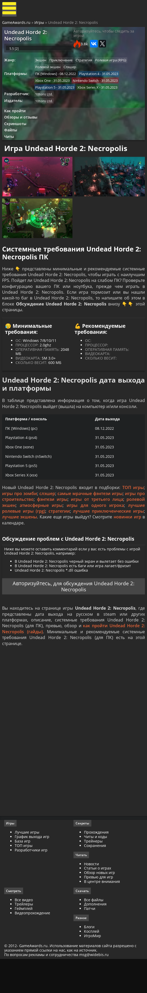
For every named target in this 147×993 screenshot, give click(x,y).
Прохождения (96, 864)
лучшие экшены (20, 542)
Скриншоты (17, 134)
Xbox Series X (90, 95)
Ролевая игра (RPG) (115, 66)
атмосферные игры (41, 530)
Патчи (89, 940)
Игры (40, 24)
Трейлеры (25, 936)
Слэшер (72, 73)
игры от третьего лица (97, 525)
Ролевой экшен (49, 73)
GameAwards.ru (17, 24)
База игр (24, 873)
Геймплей (25, 940)
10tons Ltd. (46, 102)
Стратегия (87, 66)
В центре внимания (102, 913)
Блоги (89, 959)
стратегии (59, 536)
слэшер (47, 519)
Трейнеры (93, 873)
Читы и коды (95, 868)
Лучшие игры (28, 864)
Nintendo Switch (88, 87)
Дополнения (95, 936)
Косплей (91, 964)
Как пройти (16, 120)
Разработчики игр (32, 881)
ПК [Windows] (48, 80)
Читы (10, 148)
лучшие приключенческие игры (108, 536)
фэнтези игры (53, 525)
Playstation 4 (92, 80)
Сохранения (95, 877)
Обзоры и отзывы (22, 127)
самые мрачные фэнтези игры (89, 519)
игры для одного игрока (95, 530)
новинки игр (127, 542)
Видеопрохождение (33, 945)
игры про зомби (20, 519)
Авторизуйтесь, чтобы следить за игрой (104, 36)
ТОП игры (132, 513)
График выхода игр (33, 868)
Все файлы (93, 932)
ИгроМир (92, 968)
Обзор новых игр (99, 904)
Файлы (12, 141)
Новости (91, 896)
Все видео (25, 932)
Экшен (42, 66)
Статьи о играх (97, 900)
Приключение (63, 66)
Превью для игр (98, 909)
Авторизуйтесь (31, 611)
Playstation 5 (47, 95)
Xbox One (44, 87)
